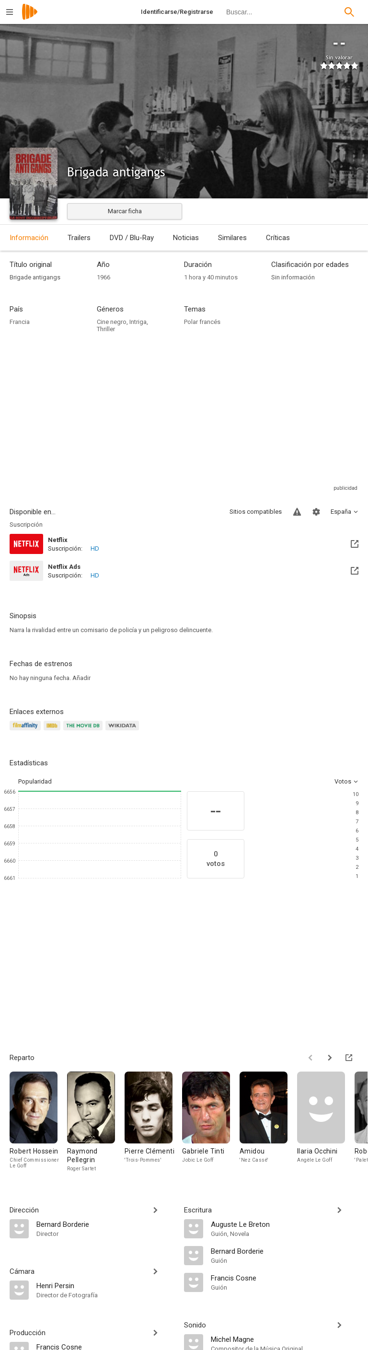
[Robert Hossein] (38, 1122)
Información (29, 237)
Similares (232, 237)
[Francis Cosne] (284, 1277)
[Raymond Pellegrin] (96, 1122)
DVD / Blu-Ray (132, 237)
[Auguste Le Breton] (284, 1224)
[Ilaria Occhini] (326, 1122)
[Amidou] (268, 1122)
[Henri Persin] (105, 1285)
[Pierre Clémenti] (153, 1122)
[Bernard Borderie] (105, 1224)
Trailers (79, 237)
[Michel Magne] (284, 1339)
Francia (20, 321)
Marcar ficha (125, 211)
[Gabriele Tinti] (211, 1122)
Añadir (81, 677)
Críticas (278, 237)
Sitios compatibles (256, 511)
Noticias (186, 237)
